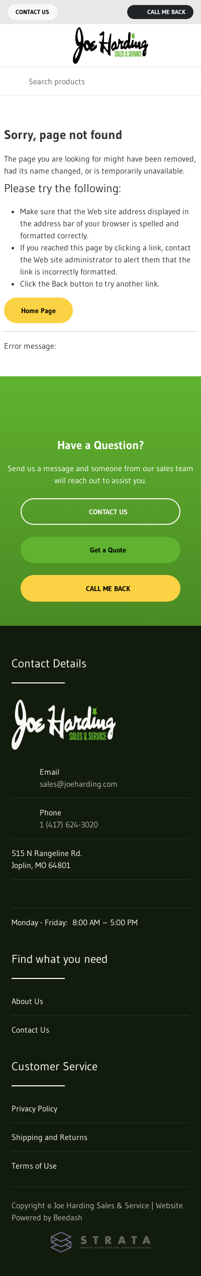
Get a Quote (100, 549)
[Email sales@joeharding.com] (93, 12)
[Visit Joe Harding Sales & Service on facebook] (16, 894)
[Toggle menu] (14, 45)
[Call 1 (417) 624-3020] (113, 12)
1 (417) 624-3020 (69, 824)
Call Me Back (160, 12)
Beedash (67, 1217)
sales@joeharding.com (79, 784)
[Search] (100, 81)
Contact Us (32, 12)
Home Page (38, 310)
